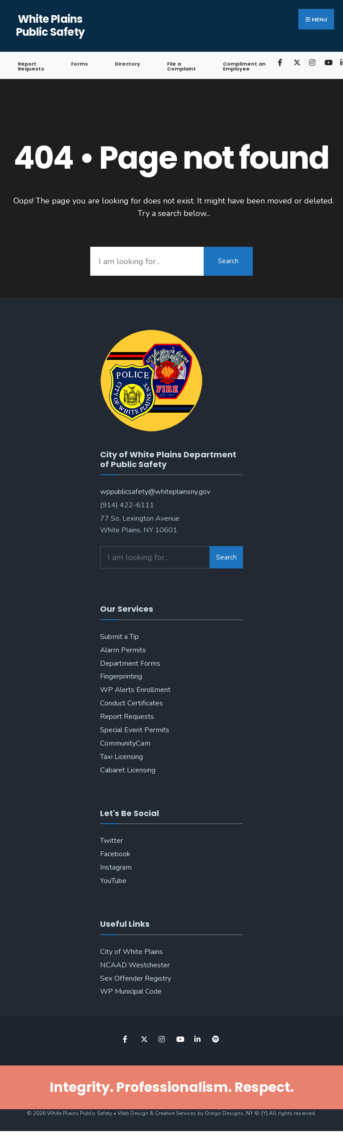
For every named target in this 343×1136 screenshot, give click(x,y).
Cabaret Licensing (127, 770)
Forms (79, 63)
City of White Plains (131, 952)
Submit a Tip (119, 637)
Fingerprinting (121, 676)
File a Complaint (181, 66)
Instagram (116, 867)
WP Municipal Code (131, 991)
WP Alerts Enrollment (135, 690)
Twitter (111, 841)
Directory (127, 63)
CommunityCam (125, 743)
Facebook (115, 854)
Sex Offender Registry (135, 978)
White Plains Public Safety (50, 25)
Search (228, 261)
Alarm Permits (123, 650)
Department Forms (130, 663)
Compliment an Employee (244, 66)
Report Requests (31, 66)
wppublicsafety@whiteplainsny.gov (155, 492)
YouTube (113, 881)
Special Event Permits (134, 730)
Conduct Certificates (131, 703)
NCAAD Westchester (135, 965)
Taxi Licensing (121, 757)
